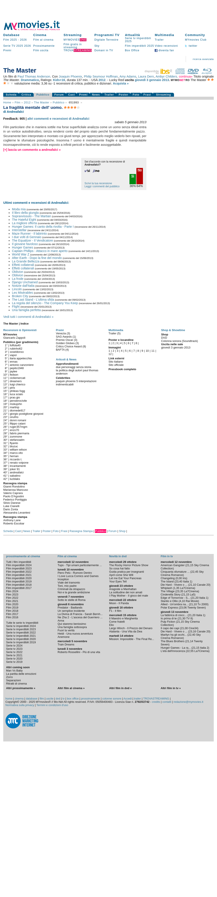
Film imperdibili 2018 (18, 584)
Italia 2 (204, 647)
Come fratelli (117, 621)
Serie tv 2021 (14, 655)
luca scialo (16, 394)
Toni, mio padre (67, 585)
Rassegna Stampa (81, 531)
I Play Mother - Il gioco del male (128, 595)
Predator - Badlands (70, 607)
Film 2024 (12, 591)
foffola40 (15, 345)
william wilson (18, 449)
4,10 (182, 601)
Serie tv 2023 (14, 648)
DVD (164, 337)
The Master (41, 102)
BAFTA (60, 349)
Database (11, 35)
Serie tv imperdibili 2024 (21, 626)
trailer (137, 698)
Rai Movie (192, 601)
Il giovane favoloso (25, 244)
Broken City (20, 296)
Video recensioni (166, 45)
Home (7, 102)
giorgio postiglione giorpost (26, 413)
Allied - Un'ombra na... (174, 604)
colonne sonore (111, 698)
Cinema (39, 35)
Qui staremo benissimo (72, 623)
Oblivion (17, 272)
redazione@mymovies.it (188, 701)
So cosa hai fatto (119, 568)
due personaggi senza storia (73, 367)
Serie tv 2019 (14, 661)
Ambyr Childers (166, 76)
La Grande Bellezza (25, 261)
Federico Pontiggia (15, 499)
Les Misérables (22, 292)
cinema (19, 698)
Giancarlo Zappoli (14, 337)
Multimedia (164, 35)
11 (152, 350)
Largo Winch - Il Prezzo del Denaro (130, 628)
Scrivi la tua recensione (98, 183)
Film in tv (167, 556)
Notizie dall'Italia (23, 285)
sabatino (15, 475)
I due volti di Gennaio (26, 237)
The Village (168, 591)
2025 (19, 45)
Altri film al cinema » (71, 688)
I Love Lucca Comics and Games (78, 576)
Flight (16, 306)
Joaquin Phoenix (70, 76)
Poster (123, 94)
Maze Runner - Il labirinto (29, 233)
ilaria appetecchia (21, 358)
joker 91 (15, 469)
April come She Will (121, 575)
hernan (14, 456)
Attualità (132, 35)
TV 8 (189, 618)
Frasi (147, 94)
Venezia (61, 333)
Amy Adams (127, 76)
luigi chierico (17, 384)
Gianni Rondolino (14, 486)
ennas (13, 361)
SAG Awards (64, 336)
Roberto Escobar (13, 523)
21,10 (192, 584)
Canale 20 (203, 584)
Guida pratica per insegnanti (126, 571)
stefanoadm (17, 439)
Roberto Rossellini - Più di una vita (79, 652)
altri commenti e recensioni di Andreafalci (58, 118)
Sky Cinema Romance (182, 573)
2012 (101, 80)
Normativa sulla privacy (19, 705)
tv (64, 698)
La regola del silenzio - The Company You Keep (45, 303)
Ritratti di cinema (16, 683)
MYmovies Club (195, 39)
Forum (59, 94)
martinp (14, 407)
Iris (184, 578)
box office (73, 698)
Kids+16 (59, 80)
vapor (13, 355)
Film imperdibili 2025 (139, 45)
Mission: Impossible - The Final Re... (131, 639)
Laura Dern (146, 76)
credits (156, 701)
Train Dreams (66, 644)
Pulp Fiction (168, 621)
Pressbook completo (122, 369)
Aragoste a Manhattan (122, 589)
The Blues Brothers (173, 641)
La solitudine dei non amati (125, 592)
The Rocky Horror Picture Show (128, 565)
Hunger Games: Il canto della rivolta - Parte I (43, 226)
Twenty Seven (196, 607)
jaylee (13, 371)
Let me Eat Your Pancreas (125, 578)
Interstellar (19, 230)
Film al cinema (43, 39)
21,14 (189, 641)
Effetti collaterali (23, 265)
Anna (61, 620)
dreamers (16, 381)
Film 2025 (10, 39)
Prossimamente (44, 45)
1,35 (176, 588)
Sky (96, 45)
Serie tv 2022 (14, 652)
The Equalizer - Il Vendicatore (32, 240)
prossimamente (90, 698)
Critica (26, 94)
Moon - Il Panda (119, 603)
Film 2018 (12, 610)
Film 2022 (12, 597)
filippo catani (17, 423)
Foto (136, 94)
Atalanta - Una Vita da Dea (125, 631)
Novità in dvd (117, 556)
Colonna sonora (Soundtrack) (179, 341)
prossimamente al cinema (23, 556)
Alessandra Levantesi (16, 512)
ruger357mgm (18, 426)
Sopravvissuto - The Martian (31, 216)
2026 (23, 39)
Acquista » (121, 83)
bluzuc (14, 446)
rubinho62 (16, 348)
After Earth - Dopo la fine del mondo (37, 258)
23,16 (192, 631)
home (8, 698)
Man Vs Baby (14, 670)
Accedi (127, 698)
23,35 (179, 591)
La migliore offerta (24, 223)
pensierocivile (18, 400)
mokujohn (16, 404)
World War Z (20, 254)
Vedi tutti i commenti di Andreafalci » (28, 316)
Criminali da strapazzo (71, 589)
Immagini (114, 347)
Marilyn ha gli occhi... (174, 634)
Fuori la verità (66, 630)
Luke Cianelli (11, 506)
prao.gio (15, 397)
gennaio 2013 (159, 80)
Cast (71, 94)
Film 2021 (12, 601)
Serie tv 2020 (14, 658)
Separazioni (13, 680)
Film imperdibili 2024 (18, 565)
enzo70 (14, 430)
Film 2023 (12, 594)
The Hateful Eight (24, 219)
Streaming (73, 35)
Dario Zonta (10, 509)
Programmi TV (106, 35)
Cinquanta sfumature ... (175, 571)
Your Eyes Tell (117, 581)
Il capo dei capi (170, 628)
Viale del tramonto (69, 582)
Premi (7, 50)
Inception (63, 579)
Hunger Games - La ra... (176, 647)
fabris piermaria (19, 433)
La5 (192, 594)
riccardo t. (16, 459)
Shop (122, 531)
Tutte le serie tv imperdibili (22, 622)
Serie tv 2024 (14, 645)
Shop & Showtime (173, 330)
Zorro (9, 677)
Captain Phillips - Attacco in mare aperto (40, 251)
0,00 (179, 578)
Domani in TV (103, 50)
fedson (14, 374)
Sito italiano (115, 361)
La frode (17, 278)
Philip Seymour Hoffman (101, 76)
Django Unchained (25, 282)
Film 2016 (12, 617)
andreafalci (16, 472)
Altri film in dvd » (120, 688)
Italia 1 (187, 581)
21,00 (184, 628)
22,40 (191, 634)
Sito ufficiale (116, 364)
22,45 (194, 571)
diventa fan (164, 50)
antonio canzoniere (21, 364)
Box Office (132, 50)
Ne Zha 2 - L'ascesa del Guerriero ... (80, 617)
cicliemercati (17, 378)
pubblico (59, 102)
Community (195, 35)
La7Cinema (187, 588)
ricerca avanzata (203, 59)
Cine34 (193, 628)
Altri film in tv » (171, 688)
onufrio (14, 417)
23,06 (183, 607)
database (31, 698)
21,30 (182, 618)
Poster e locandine (120, 340)
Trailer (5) (114, 333)
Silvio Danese (11, 502)
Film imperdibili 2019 (18, 581)
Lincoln (17, 289)
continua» (185, 76)
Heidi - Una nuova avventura (75, 633)
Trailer (159, 39)
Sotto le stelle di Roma (71, 600)
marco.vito (16, 452)
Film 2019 (12, 607)
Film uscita (40, 50)
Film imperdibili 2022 (18, 571)
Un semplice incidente (71, 610)
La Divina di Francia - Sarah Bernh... (80, 614)
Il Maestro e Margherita (123, 618)
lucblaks (15, 479)
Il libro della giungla (25, 212)
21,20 (195, 597)
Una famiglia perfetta (26, 310)
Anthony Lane (12, 520)
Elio (111, 625)
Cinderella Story (171, 594)
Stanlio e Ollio (169, 601)
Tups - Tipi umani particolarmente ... (80, 565)
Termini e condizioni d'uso (52, 705)
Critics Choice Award (69, 346)
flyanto (14, 443)
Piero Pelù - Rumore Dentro (75, 572)
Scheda (11, 94)
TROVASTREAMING (156, 698)
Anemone (64, 636)
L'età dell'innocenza (173, 651)
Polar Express (169, 607)
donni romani (18, 420)
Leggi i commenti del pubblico (101, 186)
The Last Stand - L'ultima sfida (33, 299)
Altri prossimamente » (20, 688)
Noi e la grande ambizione (74, 592)
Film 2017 (12, 614)
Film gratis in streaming (73, 46)
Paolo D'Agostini (13, 496)
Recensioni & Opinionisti (19, 330)
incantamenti (18, 466)
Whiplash (166, 588)
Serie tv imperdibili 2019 (21, 642)
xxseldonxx (17, 351)
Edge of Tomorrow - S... (175, 597)
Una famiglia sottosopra (72, 627)
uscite (49, 698)
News (96, 94)
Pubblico (42, 94)
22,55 (190, 651)
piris (12, 387)
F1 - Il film (115, 610)
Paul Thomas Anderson (34, 76)
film (17, 102)
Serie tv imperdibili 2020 (21, 639)
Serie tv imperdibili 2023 (21, 629)
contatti (166, 701)
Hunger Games (22, 247)
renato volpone (19, 462)
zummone (16, 436)
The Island (167, 581)
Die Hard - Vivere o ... (174, 584)
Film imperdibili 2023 (18, 568)
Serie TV (9, 45)
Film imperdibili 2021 (18, 575)
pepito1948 (17, 368)
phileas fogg (17, 391)
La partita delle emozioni (21, 673)
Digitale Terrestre (106, 39)
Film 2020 (12, 604)
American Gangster (173, 565)
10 (147, 350)
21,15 (189, 565)
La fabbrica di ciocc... (174, 615)
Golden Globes (65, 343)
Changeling (168, 578)
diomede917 (17, 410)
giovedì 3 (141, 80)
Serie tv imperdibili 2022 (21, 632)
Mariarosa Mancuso (15, 489)
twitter (191, 45)
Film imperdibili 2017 (18, 588)
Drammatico (30, 80)
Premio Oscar (65, 340)
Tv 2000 (202, 604)
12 (109, 354)
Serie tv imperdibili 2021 (21, 635)
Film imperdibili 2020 (18, 578)
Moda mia (19, 209)
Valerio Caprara (13, 493)
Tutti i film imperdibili (18, 562)
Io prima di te (169, 618)
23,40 (178, 581)
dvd (58, 698)
